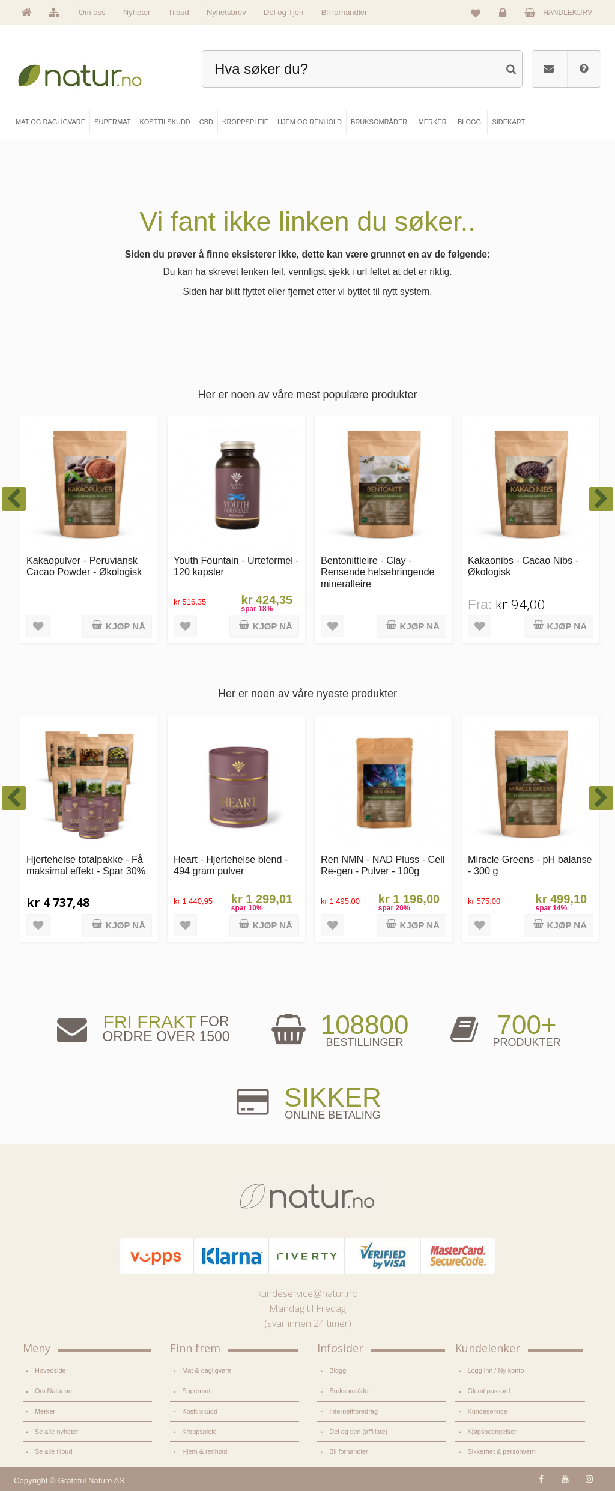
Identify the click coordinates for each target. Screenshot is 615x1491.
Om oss (92, 12)
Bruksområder (350, 1390)
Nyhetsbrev (226, 12)
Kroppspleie (199, 1431)
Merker (45, 1411)
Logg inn (505, 15)
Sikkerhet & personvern (501, 1451)
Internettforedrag (353, 1411)
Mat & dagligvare (206, 1370)
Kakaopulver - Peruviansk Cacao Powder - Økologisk (84, 566)
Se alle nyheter (57, 1431)
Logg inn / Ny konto (495, 1370)
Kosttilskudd (199, 1411)
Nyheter (137, 12)
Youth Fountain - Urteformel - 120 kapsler (236, 566)
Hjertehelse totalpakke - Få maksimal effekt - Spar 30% (85, 865)
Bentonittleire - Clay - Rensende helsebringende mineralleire (378, 572)
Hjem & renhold (204, 1451)
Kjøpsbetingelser (491, 1431)
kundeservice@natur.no (307, 1293)
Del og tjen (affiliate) (358, 1431)
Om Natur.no (53, 1390)
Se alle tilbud (53, 1451)
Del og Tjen (283, 12)
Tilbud (178, 12)
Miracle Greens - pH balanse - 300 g (530, 865)
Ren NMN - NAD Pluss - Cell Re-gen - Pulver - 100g (383, 865)
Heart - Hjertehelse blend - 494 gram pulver (231, 865)
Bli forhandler (344, 12)
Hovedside (50, 1370)
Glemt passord (488, 1390)
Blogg (337, 1370)
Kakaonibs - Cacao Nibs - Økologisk (523, 566)
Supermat (196, 1390)
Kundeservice (487, 1411)
